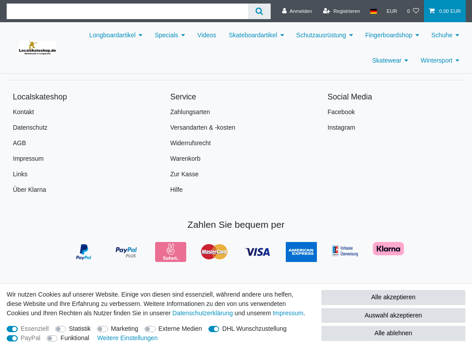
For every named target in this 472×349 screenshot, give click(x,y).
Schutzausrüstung (321, 35)
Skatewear (386, 60)
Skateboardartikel (253, 35)
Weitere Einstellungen (127, 337)
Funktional (74, 337)
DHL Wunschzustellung (254, 328)
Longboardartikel (112, 35)
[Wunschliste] (413, 11)
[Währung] (392, 11)
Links (20, 174)
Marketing (124, 328)
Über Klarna (29, 189)
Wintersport (436, 60)
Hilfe (176, 189)
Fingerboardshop (388, 35)
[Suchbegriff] (127, 11)
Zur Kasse (184, 174)
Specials (166, 35)
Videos (206, 35)
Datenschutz (30, 127)
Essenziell (35, 328)
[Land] (373, 11)
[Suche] (259, 11)
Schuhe (442, 35)
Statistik (80, 328)
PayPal (30, 337)
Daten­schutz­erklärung (202, 313)
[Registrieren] (341, 11)
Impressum (28, 158)
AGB (19, 143)
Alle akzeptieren (393, 297)
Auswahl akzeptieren (393, 315)
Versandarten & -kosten (202, 127)
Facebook (341, 111)
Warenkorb (185, 158)
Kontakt (23, 111)
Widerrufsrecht (190, 143)
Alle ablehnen (393, 333)
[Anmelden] (297, 11)
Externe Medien (180, 328)
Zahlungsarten (190, 111)
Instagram (341, 127)
